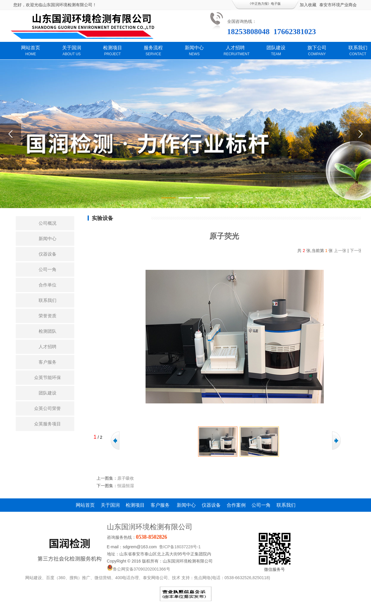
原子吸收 (125, 478)
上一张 (340, 250)
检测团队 (47, 331)
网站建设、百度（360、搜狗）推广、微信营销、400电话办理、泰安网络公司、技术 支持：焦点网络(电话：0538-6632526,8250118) (147, 577)
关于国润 (110, 505)
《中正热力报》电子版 (264, 3)
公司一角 (47, 269)
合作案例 (236, 505)
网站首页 (85, 505)
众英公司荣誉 (47, 408)
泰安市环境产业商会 (338, 4)
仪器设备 (47, 253)
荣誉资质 (47, 315)
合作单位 (47, 284)
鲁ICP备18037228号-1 (180, 546)
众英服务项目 (47, 423)
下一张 (356, 250)
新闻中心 (47, 238)
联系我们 (47, 300)
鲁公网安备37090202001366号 (138, 569)
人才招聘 (47, 346)
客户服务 (47, 362)
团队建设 (47, 392)
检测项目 (135, 505)
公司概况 (47, 223)
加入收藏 (308, 4)
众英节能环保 (47, 377)
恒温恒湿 (125, 485)
